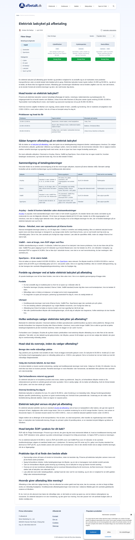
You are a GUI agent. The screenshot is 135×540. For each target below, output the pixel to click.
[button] (131, 515)
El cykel (24, 63)
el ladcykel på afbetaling (39, 144)
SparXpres (25, 52)
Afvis (109, 532)
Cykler (24, 60)
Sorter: (92, 36)
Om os (55, 519)
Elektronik (54, 6)
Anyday (21, 214)
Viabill (25, 45)
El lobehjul (25, 65)
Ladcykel (24, 68)
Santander (25, 49)
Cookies (55, 523)
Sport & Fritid (104, 6)
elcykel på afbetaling (61, 408)
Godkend (93, 532)
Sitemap (55, 526)
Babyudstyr (90, 6)
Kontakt (55, 516)
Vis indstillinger (124, 532)
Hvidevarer (66, 6)
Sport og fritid (26, 71)
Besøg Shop (57, 59)
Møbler (78, 6)
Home (17, 15)
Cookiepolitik (108, 536)
